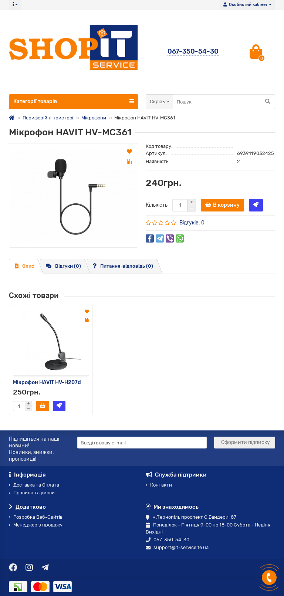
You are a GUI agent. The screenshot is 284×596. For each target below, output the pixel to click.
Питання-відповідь (123, 266)
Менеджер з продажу (35, 525)
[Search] (224, 101)
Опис (24, 266)
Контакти (159, 485)
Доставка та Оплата (34, 485)
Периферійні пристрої (48, 118)
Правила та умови (32, 492)
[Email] (142, 442)
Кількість (157, 205)
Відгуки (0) (63, 266)
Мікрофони (93, 118)
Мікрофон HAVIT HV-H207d (47, 382)
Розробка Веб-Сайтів (35, 517)
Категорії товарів (73, 101)
